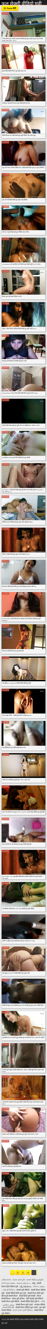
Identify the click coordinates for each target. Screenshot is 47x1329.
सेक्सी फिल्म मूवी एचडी (24, 1304)
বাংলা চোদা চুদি (18, 1280)
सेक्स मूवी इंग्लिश (18, 1298)
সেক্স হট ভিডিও (9, 1290)
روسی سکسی (9, 1304)
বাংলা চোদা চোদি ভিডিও (23, 1310)
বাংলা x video (39, 1286)
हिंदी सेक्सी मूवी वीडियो (34, 1298)
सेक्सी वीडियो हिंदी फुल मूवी (16, 1293)
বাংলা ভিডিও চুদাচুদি (35, 1280)
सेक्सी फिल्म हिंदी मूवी (36, 1293)
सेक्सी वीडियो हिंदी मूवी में (30, 1301)
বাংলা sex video (8, 1283)
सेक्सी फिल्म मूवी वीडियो (10, 1301)
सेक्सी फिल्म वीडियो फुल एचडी (27, 1307)
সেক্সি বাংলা (6, 1280)
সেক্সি (43, 1301)
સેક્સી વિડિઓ (8, 1307)
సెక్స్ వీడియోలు (25, 1286)
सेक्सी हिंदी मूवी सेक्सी (27, 1296)
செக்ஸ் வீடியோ (24, 1283)
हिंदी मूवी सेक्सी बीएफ (9, 1296)
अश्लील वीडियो (39, 1304)
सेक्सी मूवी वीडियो (23, 1290)
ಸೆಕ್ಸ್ (34, 1283)
